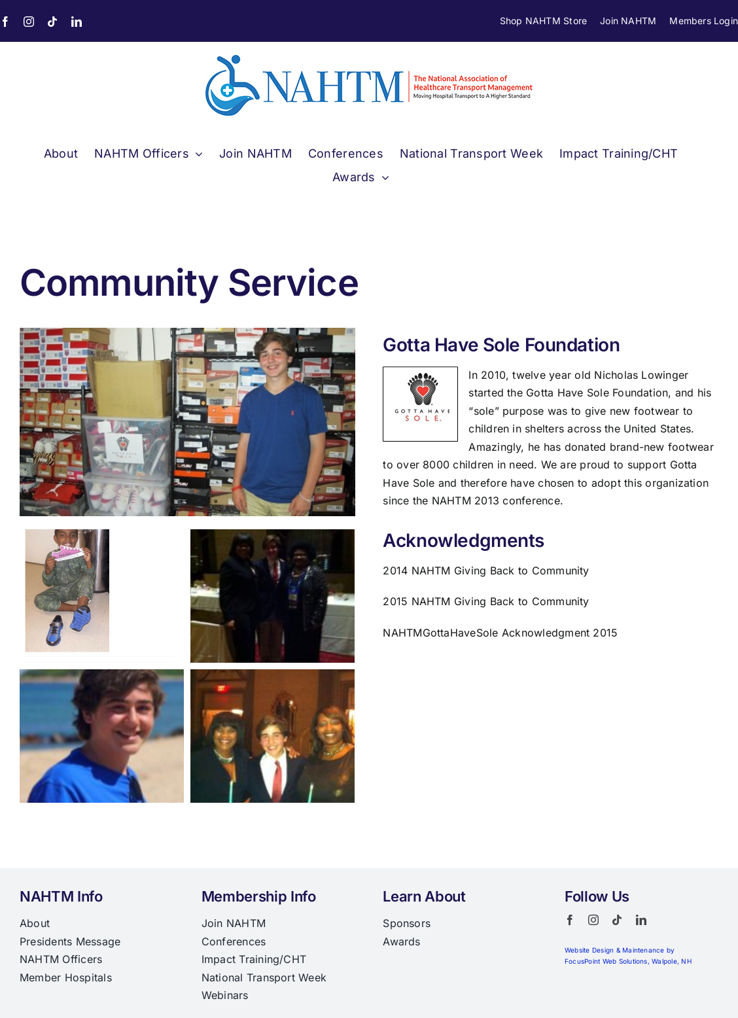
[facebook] (570, 920)
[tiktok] (52, 21)
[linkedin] (76, 21)
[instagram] (29, 21)
